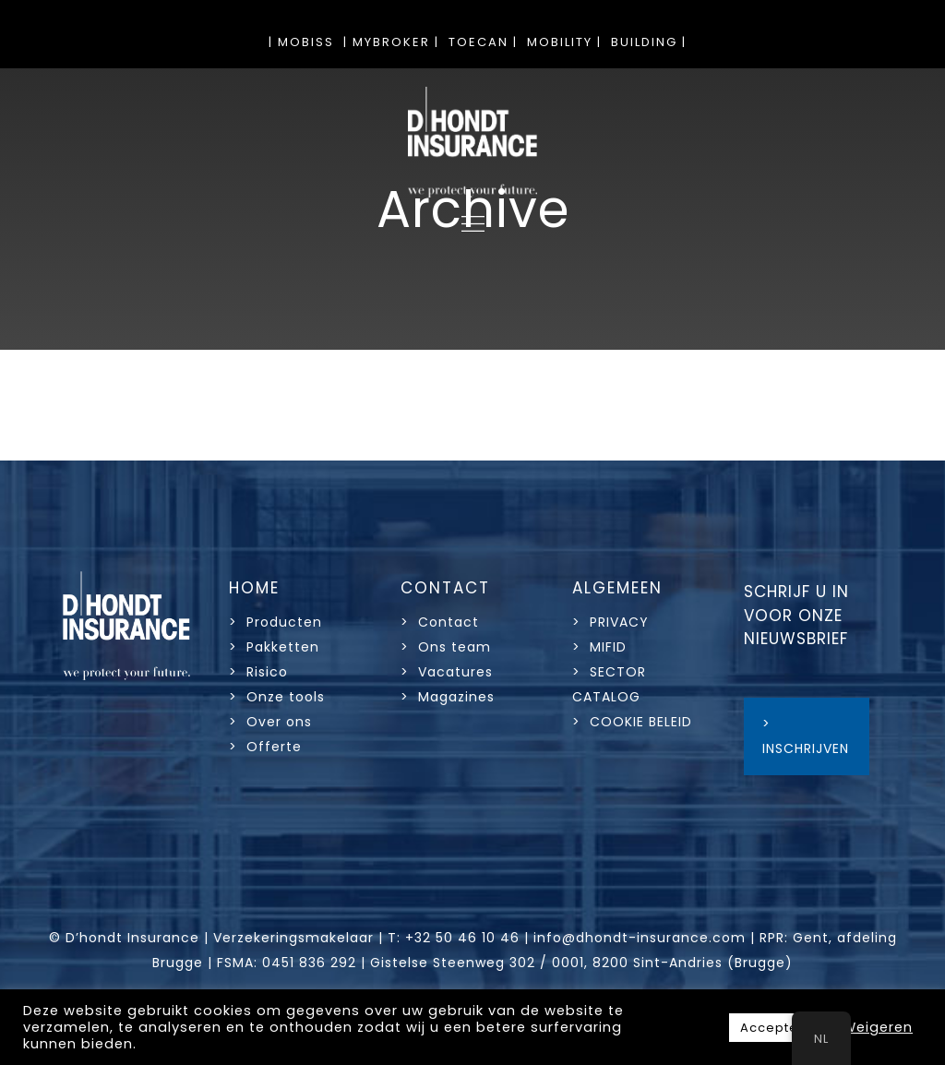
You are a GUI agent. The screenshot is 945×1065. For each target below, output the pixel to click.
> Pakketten (274, 647)
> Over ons (270, 721)
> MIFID (599, 647)
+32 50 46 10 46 (462, 937)
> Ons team (446, 647)
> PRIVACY (610, 622)
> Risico (258, 672)
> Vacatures (447, 672)
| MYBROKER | (391, 42)
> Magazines (448, 697)
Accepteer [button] (776, 1027)
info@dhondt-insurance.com (639, 937)
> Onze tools (277, 697)
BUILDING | (649, 42)
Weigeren (878, 1027)
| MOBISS (301, 42)
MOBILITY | (564, 42)
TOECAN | (483, 42)
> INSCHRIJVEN (805, 736)
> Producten (275, 622)
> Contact (442, 622)
